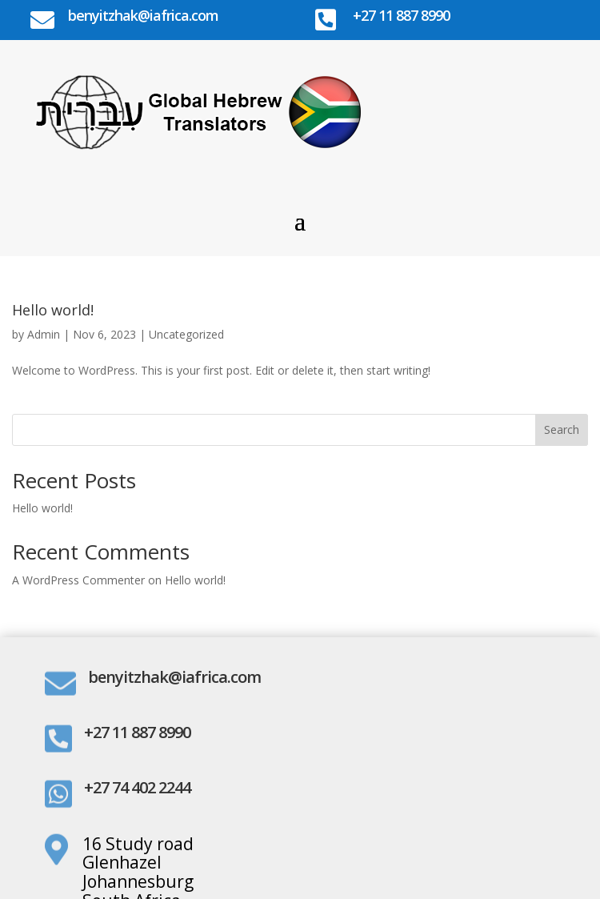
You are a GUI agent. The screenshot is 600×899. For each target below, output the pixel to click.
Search (561, 429)
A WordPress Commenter (78, 580)
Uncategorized (186, 334)
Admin (43, 334)
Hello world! (53, 309)
